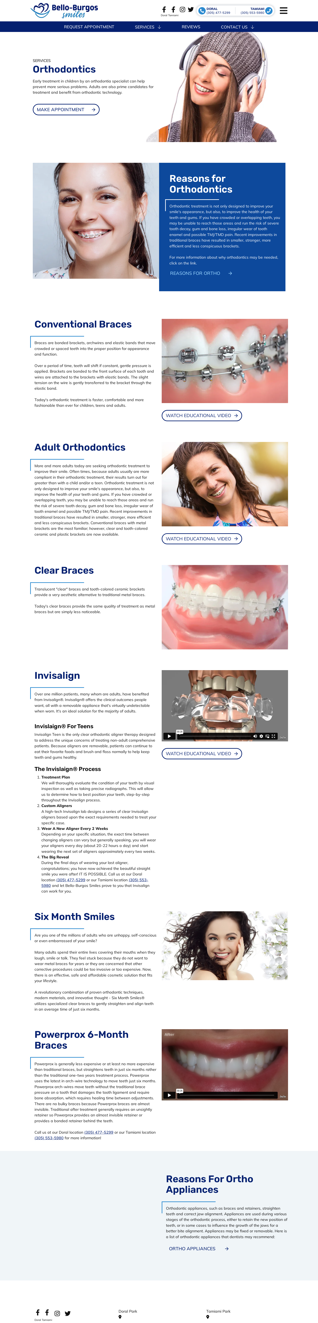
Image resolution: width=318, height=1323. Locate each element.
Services (148, 27)
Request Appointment (89, 26)
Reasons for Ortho (195, 273)
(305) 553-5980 (49, 1137)
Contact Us (237, 27)
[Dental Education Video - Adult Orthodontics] (202, 538)
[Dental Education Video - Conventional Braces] (202, 415)
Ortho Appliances (192, 1248)
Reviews (191, 26)
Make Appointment (60, 109)
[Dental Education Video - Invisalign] (202, 753)
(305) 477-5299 (70, 879)
